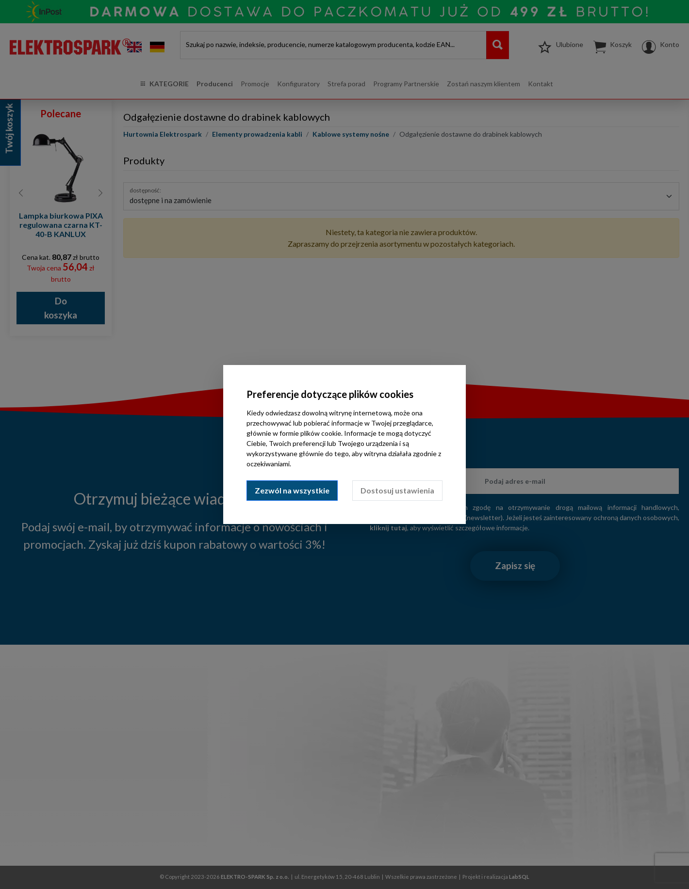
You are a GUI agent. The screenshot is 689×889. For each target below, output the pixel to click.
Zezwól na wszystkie (292, 490)
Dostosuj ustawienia (397, 490)
